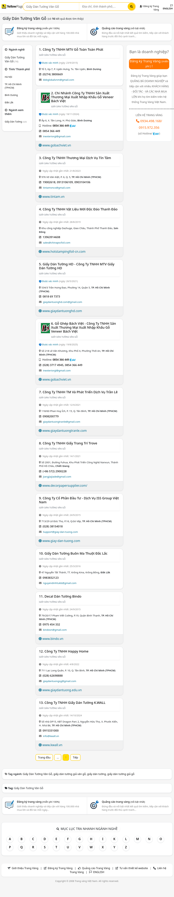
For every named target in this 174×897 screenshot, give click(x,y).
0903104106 (82, 182)
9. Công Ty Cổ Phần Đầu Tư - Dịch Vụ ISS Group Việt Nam (79, 500)
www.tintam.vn (53, 196)
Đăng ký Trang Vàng (60, 868)
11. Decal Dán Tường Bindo (60, 596)
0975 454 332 (51, 624)
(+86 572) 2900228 (55, 471)
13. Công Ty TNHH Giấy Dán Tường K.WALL (72, 702)
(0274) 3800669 (53, 74)
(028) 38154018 (53, 526)
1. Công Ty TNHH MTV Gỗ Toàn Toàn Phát (71, 49)
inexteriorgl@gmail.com (57, 136)
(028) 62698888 (53, 675)
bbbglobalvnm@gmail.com (58, 79)
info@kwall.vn (51, 736)
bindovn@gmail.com (55, 629)
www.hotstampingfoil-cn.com (63, 251)
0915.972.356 (149, 127)
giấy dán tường (96, 774)
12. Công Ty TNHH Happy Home (63, 651)
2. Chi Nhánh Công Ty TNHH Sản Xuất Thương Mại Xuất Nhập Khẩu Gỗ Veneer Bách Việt (82, 97)
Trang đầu (44, 757)
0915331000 (50, 730)
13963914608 (51, 237)
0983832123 (50, 578)
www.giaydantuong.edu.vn (62, 690)
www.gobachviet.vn (56, 145)
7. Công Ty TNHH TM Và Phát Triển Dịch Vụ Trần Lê (78, 392)
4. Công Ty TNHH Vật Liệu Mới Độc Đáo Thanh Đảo (78, 209)
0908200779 (50, 416)
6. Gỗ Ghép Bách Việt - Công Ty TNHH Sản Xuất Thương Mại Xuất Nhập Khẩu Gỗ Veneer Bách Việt (83, 327)
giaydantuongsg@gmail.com (59, 681)
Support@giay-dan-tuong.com (60, 531)
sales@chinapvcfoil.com (56, 242)
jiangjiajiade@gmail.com (57, 476)
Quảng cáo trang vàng (123, 28)
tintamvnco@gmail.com (56, 187)
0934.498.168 (150, 121)
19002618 (49, 182)
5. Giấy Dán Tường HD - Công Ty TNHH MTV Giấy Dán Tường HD (76, 266)
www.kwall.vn (52, 745)
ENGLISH (168, 7)
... (58, 757)
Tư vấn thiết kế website (134, 868)
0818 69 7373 (51, 296)
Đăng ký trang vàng (38, 28)
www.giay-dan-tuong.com (61, 541)
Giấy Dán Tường (16, 121)
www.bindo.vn (52, 639)
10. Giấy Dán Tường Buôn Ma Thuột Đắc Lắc (73, 553)
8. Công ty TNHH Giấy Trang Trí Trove (68, 443)
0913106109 (65, 182)
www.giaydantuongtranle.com (64, 430)
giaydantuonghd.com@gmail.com (62, 302)
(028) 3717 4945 (53, 365)
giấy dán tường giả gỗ (120, 774)
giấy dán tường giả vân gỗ (70, 774)
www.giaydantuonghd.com (62, 311)
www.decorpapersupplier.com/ (64, 485)
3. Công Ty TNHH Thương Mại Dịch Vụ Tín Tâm (75, 158)
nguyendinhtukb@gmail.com (59, 583)
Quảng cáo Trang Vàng (96, 868)
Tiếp (75, 757)
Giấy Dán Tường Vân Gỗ (37, 774)
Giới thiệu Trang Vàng (25, 868)
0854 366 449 (61, 125)
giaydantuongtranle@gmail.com (61, 421)
